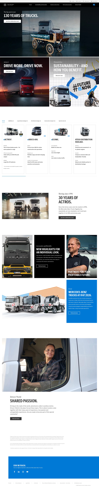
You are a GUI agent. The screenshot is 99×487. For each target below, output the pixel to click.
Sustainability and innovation (41, 4)
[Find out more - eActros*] (13, 149)
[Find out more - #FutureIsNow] (74, 82)
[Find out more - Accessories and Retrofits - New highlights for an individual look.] (49, 256)
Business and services (54, 4)
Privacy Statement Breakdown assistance (49, 483)
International (94, 1)
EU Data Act (36, 483)
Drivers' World (78, 4)
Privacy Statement (18, 483)
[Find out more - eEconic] (61, 149)
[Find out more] (17, 256)
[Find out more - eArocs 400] (37, 149)
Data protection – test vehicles (65, 483)
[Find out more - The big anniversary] (49, 35)
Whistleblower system (78, 483)
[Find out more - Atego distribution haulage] (85, 149)
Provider (9, 483)
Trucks (30, 4)
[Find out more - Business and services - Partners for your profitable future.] (81, 256)
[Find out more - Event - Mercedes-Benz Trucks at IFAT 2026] (81, 301)
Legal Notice (28, 483)
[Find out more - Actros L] (24, 82)
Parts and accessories (67, 4)
